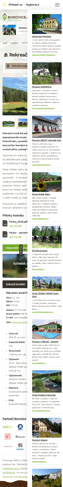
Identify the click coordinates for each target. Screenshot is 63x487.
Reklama (21, 250)
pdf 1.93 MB (15, 225)
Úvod (5, 43)
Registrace (32, 4)
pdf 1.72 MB (15, 236)
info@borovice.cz (11, 468)
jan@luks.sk (9, 472)
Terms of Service (24, 477)
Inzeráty (14, 43)
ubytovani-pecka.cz (21, 322)
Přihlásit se (15, 4)
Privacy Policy (8, 477)
